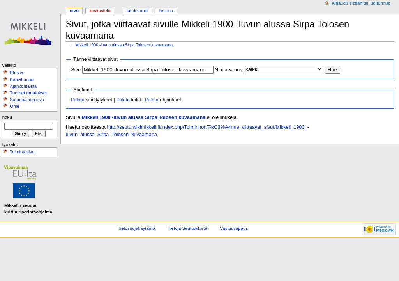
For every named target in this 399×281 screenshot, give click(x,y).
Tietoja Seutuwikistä (187, 228)
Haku (7, 117)
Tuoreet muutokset (28, 93)
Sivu (76, 70)
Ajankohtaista (23, 86)
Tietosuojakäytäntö (136, 228)
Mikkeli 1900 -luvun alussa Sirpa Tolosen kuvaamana (124, 45)
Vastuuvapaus (234, 228)
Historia (166, 10)
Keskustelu (99, 10)
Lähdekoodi (137, 10)
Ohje (14, 106)
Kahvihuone (22, 79)
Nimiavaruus (228, 70)
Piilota (78, 100)
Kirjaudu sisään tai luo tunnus (361, 3)
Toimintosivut (22, 151)
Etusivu (17, 72)
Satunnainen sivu (27, 99)
